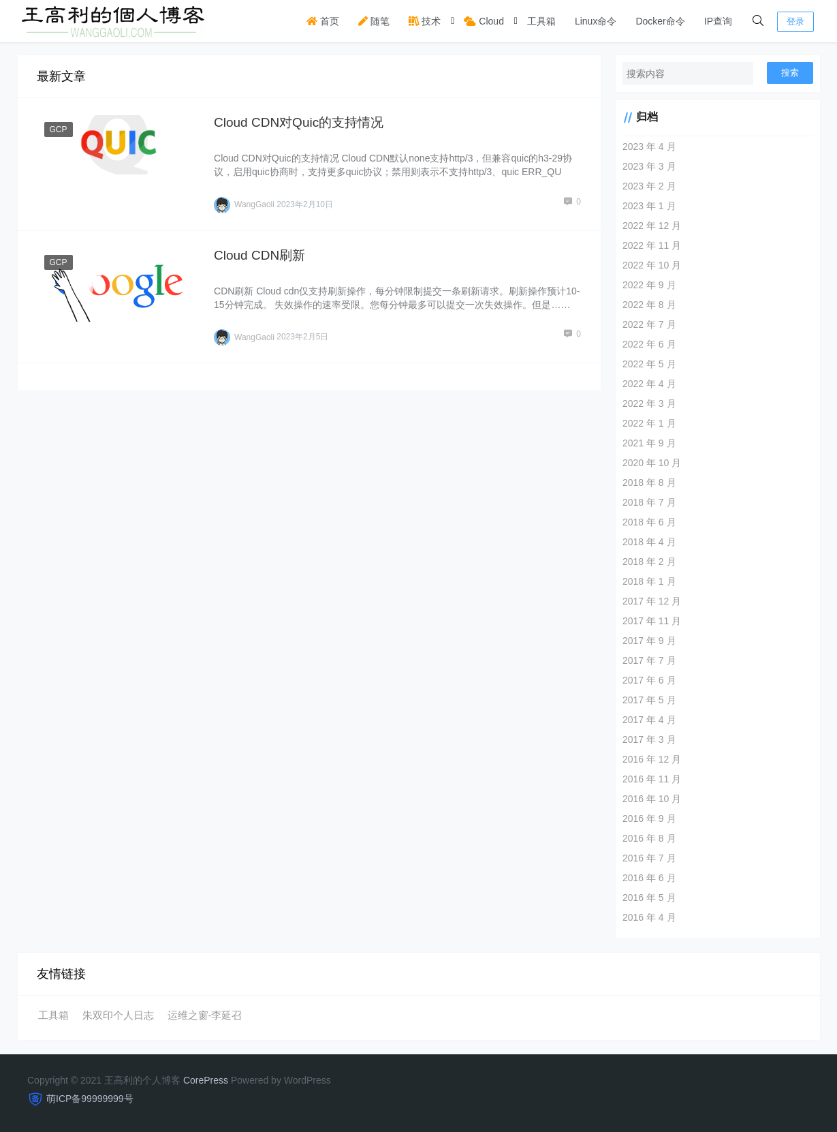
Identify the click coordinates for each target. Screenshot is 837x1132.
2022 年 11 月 (651, 245)
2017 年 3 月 (649, 739)
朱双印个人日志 (118, 1015)
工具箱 (541, 21)
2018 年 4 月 (649, 541)
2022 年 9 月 (649, 284)
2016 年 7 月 (649, 858)
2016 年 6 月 (649, 877)
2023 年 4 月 (649, 146)
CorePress (205, 1080)
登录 (795, 21)
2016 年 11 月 (651, 779)
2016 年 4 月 (649, 917)
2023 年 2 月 (649, 186)
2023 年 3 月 (649, 166)
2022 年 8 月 (649, 304)
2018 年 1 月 (649, 581)
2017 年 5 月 (649, 699)
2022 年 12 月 (651, 225)
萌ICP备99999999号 (89, 1098)
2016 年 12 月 (651, 759)
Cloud (483, 21)
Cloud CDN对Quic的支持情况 (298, 122)
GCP (58, 129)
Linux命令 (595, 21)
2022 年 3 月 (649, 403)
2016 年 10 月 (651, 798)
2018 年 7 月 (649, 502)
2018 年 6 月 (649, 522)
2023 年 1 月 (649, 205)
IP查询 (718, 21)
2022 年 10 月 (651, 265)
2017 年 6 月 (649, 680)
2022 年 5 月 (649, 363)
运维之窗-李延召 (205, 1015)
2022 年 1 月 (649, 423)
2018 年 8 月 (649, 482)
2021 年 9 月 (649, 443)
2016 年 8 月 (649, 838)
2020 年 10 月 (651, 462)
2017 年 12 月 (651, 601)
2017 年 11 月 (651, 620)
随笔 (374, 21)
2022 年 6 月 (649, 344)
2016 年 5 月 (649, 897)
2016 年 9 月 (649, 818)
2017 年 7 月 (649, 660)
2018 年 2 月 (649, 561)
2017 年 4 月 (649, 719)
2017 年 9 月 (649, 640)
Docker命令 (659, 21)
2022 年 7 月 (649, 324)
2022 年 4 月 (649, 383)
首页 (322, 21)
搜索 (790, 72)
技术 (425, 21)
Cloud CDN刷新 (259, 255)
